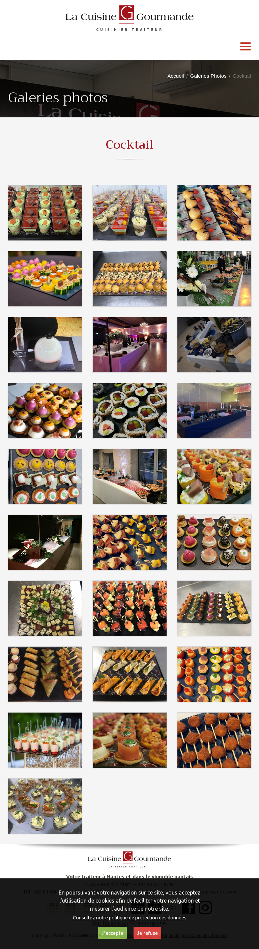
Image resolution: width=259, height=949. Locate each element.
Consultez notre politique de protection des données (129, 917)
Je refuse (147, 932)
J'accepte (112, 932)
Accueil (175, 75)
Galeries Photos (208, 75)
